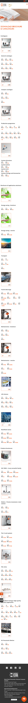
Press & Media (6, 21)
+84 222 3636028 (8, 695)
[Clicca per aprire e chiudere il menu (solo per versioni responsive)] (27, 4)
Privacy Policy (14, 699)
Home (2, 21)
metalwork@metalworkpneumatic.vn (13, 697)
